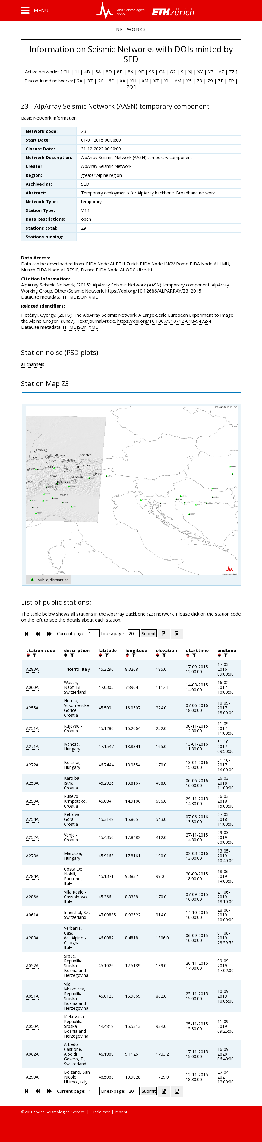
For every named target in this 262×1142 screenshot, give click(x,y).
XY (200, 72)
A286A (32, 897)
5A (98, 72)
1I (77, 72)
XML (93, 297)
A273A (32, 856)
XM (145, 81)
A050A (32, 1026)
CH (67, 72)
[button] (35, 10)
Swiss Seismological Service (59, 1112)
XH (133, 81)
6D (112, 81)
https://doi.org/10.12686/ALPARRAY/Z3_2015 (153, 291)
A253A (32, 783)
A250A (32, 801)
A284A (32, 876)
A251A (32, 728)
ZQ (130, 87)
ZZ (232, 72)
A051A (32, 996)
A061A (32, 915)
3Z (90, 81)
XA (123, 81)
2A (79, 81)
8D (109, 72)
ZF (220, 81)
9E (141, 72)
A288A (32, 938)
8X (130, 72)
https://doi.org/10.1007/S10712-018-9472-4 (164, 321)
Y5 (189, 81)
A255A (32, 708)
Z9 (210, 81)
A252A (32, 837)
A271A (32, 746)
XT (156, 81)
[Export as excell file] (164, 634)
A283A (32, 669)
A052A (32, 965)
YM (178, 81)
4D (87, 72)
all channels (32, 364)
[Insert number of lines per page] (134, 633)
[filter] (33, 655)
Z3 (199, 81)
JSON (82, 297)
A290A (32, 1077)
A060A (32, 687)
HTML (69, 297)
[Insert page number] (94, 633)
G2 (173, 72)
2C (100, 81)
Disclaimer (100, 1112)
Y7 (210, 72)
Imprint (121, 1112)
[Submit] (149, 633)
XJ (190, 72)
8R (120, 72)
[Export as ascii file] (177, 634)
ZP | (232, 81)
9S (151, 72)
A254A (32, 819)
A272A (32, 765)
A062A (32, 1054)
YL (166, 81)
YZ (222, 72)
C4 (162, 72)
